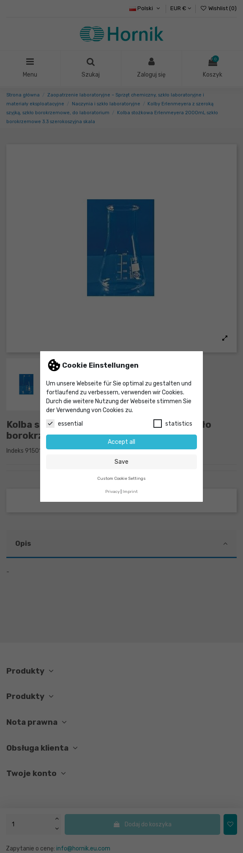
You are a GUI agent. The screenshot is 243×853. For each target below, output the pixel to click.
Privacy (112, 491)
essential (64, 423)
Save (121, 461)
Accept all (121, 442)
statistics (172, 423)
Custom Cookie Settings (121, 478)
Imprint (130, 491)
